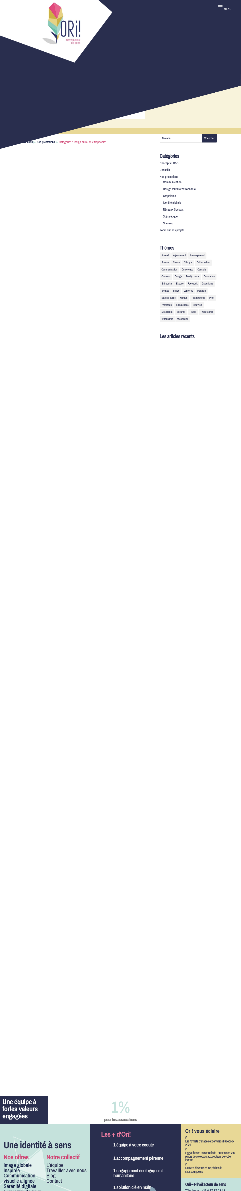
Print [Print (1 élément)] (211, 298)
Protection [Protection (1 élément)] (166, 305)
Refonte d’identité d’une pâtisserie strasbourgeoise (203, 1169)
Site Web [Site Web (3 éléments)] (197, 305)
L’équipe (54, 1165)
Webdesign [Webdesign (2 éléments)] (182, 319)
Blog (51, 1175)
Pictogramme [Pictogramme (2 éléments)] (198, 298)
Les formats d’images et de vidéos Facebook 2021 (209, 1143)
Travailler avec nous (66, 1170)
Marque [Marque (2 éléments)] (183, 298)
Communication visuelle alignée (19, 1178)
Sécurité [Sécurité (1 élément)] (181, 312)
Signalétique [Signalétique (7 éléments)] (182, 305)
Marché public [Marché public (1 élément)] (168, 298)
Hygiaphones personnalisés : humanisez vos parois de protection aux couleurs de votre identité (210, 1156)
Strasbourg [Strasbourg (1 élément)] (167, 312)
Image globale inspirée (18, 1167)
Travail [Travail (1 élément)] (193, 312)
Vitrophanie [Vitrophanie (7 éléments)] (167, 319)
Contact (54, 1180)
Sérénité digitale (20, 1186)
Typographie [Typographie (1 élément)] (206, 312)
